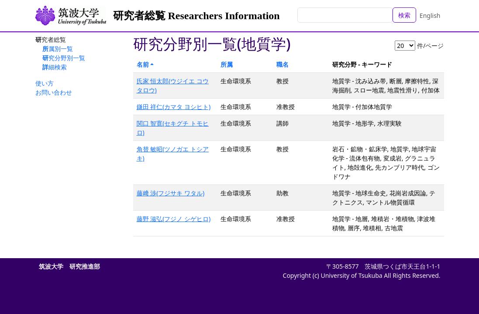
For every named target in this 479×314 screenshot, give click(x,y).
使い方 (44, 83)
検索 (404, 15)
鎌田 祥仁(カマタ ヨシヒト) (174, 106)
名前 (143, 64)
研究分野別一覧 (63, 58)
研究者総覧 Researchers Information (196, 15)
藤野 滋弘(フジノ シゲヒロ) (174, 219)
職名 (282, 64)
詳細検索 (54, 67)
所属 (227, 64)
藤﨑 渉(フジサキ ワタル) (171, 193)
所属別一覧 (57, 48)
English (430, 15)
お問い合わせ (53, 92)
